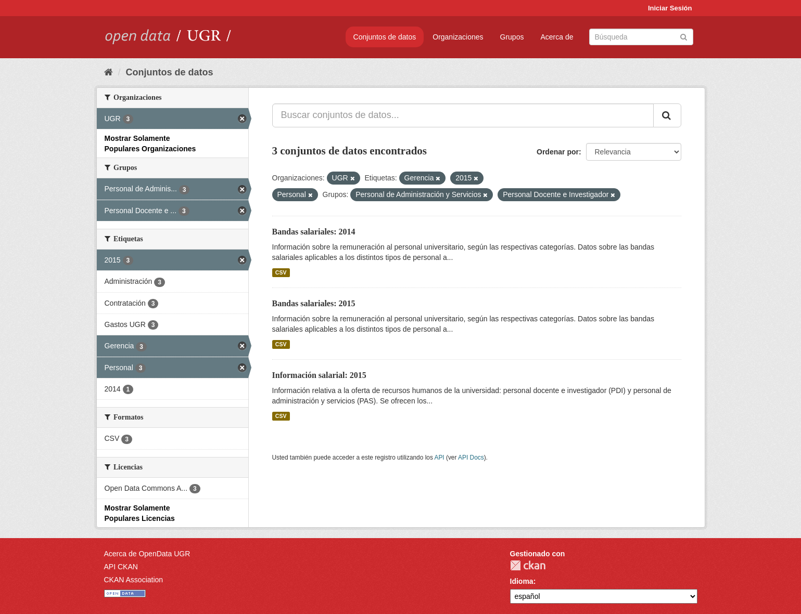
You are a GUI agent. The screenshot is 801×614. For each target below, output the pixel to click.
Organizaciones (458, 37)
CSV (281, 272)
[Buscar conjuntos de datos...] (463, 115)
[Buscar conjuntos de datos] (641, 37)
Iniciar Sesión (670, 8)
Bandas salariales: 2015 (313, 303)
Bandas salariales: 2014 (313, 231)
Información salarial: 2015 (319, 375)
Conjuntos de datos (384, 37)
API (439, 457)
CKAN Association (133, 580)
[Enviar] (683, 36)
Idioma (521, 581)
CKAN (527, 565)
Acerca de (556, 37)
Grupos (512, 37)
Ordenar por (558, 152)
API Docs (471, 457)
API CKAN (121, 567)
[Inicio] (108, 72)
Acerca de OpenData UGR (147, 554)
